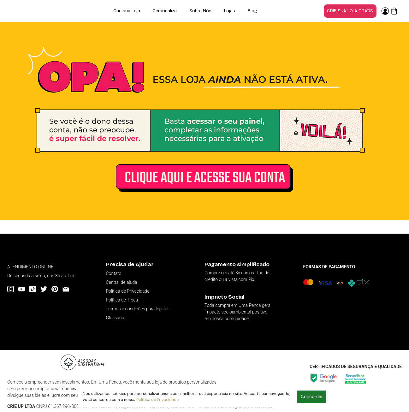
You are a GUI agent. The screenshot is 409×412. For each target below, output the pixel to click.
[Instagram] (10, 289)
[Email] (65, 289)
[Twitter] (43, 289)
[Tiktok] (32, 289)
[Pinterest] (54, 289)
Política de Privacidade (157, 399)
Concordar (312, 396)
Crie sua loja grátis (350, 11)
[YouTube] (21, 289)
